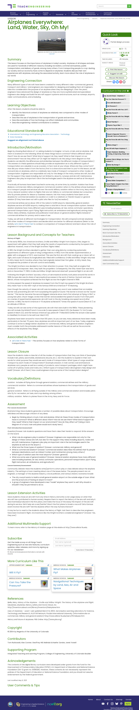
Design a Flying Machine (116, 189)
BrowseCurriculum (15, 14)
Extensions (106, 257)
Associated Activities (110, 243)
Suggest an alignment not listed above (26, 140)
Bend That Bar (112, 122)
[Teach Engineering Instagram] (111, 704)
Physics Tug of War (114, 125)
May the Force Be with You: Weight (117, 117)
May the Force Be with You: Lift (117, 109)
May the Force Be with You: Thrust (117, 129)
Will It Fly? (110, 177)
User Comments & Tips (111, 264)
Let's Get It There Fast (115, 173)
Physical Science (122, 64)
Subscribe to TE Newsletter (84, 550)
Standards (61, 14)
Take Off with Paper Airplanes (116, 148)
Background (107, 240)
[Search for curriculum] (129, 6)
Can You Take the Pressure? (116, 99)
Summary (106, 222)
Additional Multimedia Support (113, 260)
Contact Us (108, 700)
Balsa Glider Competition (116, 180)
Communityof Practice (108, 14)
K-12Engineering (31, 14)
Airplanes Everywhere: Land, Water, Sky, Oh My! (116, 169)
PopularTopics (46, 14)
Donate (128, 700)
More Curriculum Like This (111, 233)
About (98, 699)
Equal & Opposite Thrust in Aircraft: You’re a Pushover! (117, 135)
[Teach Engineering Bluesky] (116, 704)
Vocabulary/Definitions (111, 250)
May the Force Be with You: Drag (117, 140)
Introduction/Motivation (111, 236)
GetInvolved (76, 14)
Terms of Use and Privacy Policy (121, 708)
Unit (114, 53)
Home (90, 700)
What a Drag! (112, 145)
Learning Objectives (110, 229)
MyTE (128, 704)
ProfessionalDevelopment (92, 14)
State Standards (15, 137)
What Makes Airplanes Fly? (66, 570)
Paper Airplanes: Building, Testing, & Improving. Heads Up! (118, 154)
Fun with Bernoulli (114, 103)
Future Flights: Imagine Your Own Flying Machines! (117, 185)
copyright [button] (52, 54)
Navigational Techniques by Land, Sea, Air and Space (68, 585)
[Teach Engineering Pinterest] (120, 704)
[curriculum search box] (112, 6)
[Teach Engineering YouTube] (102, 704)
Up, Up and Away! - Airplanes (114, 96)
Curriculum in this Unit (116, 90)
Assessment (107, 253)
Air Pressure (112, 106)
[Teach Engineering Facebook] (107, 704)
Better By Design (113, 165)
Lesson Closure (108, 246)
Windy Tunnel (112, 113)
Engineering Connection (111, 226)
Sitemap (119, 700)
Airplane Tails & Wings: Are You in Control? (117, 160)
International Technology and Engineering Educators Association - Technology (39, 134)
